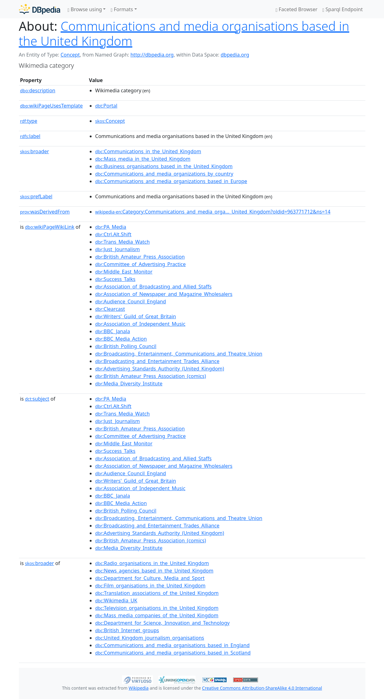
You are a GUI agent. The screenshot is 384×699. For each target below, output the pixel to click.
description (38, 90)
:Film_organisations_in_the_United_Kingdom (150, 585)
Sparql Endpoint (343, 9)
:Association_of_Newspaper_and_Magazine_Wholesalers (164, 294)
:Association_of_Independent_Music (140, 323)
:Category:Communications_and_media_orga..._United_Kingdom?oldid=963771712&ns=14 (213, 211)
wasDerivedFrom (45, 211)
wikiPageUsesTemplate (51, 105)
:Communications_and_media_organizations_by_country (164, 173)
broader (34, 151)
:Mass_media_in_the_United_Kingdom (143, 158)
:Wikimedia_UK (116, 600)
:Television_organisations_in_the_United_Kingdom (157, 608)
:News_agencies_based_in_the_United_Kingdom (154, 570)
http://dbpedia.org (152, 54)
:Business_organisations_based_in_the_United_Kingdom (164, 166)
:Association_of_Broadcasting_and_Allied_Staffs (153, 286)
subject (37, 398)
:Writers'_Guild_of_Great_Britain (135, 316)
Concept (70, 54)
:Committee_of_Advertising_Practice (140, 264)
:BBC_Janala (112, 331)
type (29, 120)
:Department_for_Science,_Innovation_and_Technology (162, 622)
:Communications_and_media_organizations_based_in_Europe (171, 181)
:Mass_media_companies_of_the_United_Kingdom (157, 615)
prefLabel (36, 196)
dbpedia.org (235, 54)
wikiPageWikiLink (49, 226)
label (30, 136)
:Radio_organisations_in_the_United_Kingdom (152, 563)
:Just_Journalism (117, 249)
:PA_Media (110, 226)
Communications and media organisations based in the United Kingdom (184, 33)
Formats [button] (122, 9)
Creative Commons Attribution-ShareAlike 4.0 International (262, 688)
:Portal (106, 105)
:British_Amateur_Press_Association (140, 256)
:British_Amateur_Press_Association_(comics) (150, 376)
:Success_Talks (115, 279)
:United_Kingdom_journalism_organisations (149, 637)
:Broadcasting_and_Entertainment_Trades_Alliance (157, 361)
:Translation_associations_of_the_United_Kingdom (157, 593)
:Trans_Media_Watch (122, 241)
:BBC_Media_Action (121, 338)
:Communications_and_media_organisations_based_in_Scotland (173, 652)
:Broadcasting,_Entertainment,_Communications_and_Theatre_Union (178, 353)
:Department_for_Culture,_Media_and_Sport (150, 578)
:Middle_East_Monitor (124, 271)
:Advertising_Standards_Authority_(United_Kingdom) (159, 368)
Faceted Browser (297, 9)
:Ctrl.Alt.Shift (113, 234)
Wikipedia (138, 688)
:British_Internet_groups (127, 630)
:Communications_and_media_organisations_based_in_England (172, 645)
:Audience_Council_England (130, 301)
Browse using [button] (85, 9)
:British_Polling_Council (125, 346)
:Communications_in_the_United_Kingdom (148, 151)
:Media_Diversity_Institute (129, 383)
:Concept (110, 120)
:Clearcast (110, 309)
